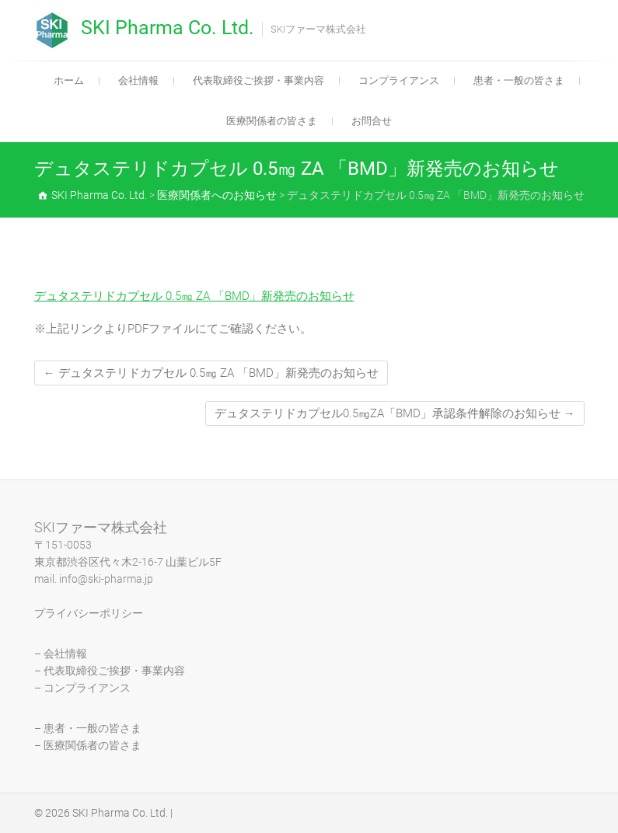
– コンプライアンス (82, 687)
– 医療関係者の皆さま (87, 745)
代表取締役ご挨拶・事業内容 (258, 80)
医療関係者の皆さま (271, 121)
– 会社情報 (60, 653)
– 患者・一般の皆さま (87, 728)
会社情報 (138, 80)
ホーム (69, 80)
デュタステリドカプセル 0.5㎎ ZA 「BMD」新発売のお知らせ (194, 296)
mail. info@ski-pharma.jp (93, 579)
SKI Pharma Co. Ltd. (167, 27)
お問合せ (371, 121)
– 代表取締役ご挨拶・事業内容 (109, 670)
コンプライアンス (398, 80)
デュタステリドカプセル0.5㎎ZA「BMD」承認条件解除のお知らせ (395, 413)
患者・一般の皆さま (518, 80)
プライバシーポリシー (88, 613)
